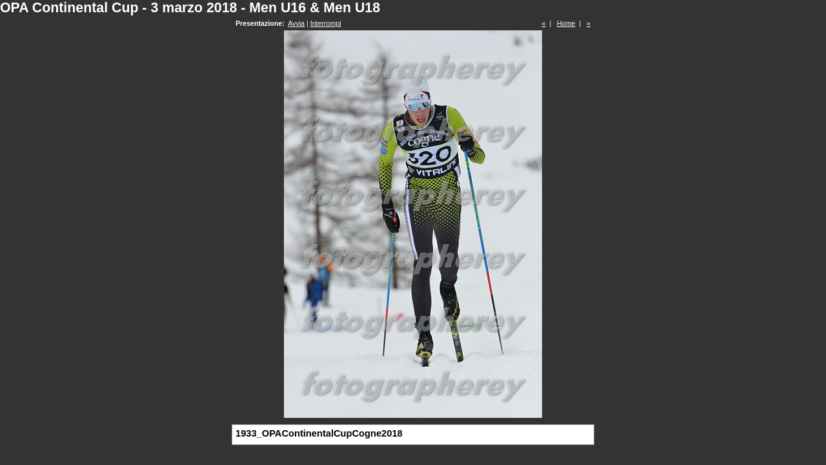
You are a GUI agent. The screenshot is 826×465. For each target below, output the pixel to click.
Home (566, 23)
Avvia (296, 23)
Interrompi (325, 23)
